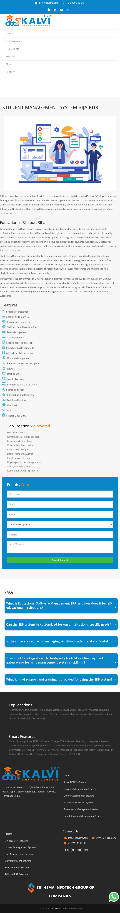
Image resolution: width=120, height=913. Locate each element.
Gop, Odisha (42, 713)
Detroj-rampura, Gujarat (20, 453)
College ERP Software (63, 741)
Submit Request (60, 560)
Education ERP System (17, 867)
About (12, 741)
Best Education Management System (38, 754)
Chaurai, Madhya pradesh (20, 445)
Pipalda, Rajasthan (50, 709)
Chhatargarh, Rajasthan (19, 440)
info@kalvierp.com (78, 837)
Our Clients (12, 49)
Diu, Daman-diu (35, 718)
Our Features (13, 41)
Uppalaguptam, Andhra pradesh (24, 462)
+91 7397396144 (77, 843)
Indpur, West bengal (17, 449)
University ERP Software (44, 749)
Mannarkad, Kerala (99, 709)
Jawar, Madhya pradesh (19, 466)
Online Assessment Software (56, 745)
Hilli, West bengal (16, 432)
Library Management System (24, 745)
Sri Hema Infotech (58, 908)
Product (10, 56)
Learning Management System (92, 741)
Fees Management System (88, 745)
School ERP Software (38, 741)
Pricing (21, 741)
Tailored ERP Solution (71, 754)
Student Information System (78, 802)
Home (9, 33)
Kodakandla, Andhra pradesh (22, 470)
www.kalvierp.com (106, 837)
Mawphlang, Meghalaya (74, 709)
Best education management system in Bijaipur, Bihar (94, 87)
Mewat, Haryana (59, 713)
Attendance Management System (78, 749)
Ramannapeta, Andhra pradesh (23, 436)
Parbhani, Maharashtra (21, 713)
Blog (8, 64)
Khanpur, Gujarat (79, 713)
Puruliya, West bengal (18, 457)
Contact (10, 72)
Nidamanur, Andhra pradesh (24, 709)
